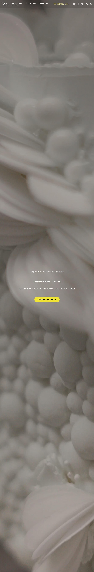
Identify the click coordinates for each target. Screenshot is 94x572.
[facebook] (74, 4)
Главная (5, 3)
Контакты (15, 5)
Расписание (43, 3)
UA (87, 4)
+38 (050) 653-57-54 (61, 4)
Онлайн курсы (30, 3)
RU (91, 4)
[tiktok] (82, 4)
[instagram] (78, 4)
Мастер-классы (17, 3)
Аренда (6, 5)
